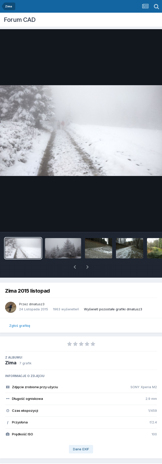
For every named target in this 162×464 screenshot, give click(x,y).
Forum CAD (20, 19)
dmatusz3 (37, 291)
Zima (11, 349)
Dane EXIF (81, 436)
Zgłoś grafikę (19, 312)
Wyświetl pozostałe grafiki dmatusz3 (113, 296)
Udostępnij (39, 459)
